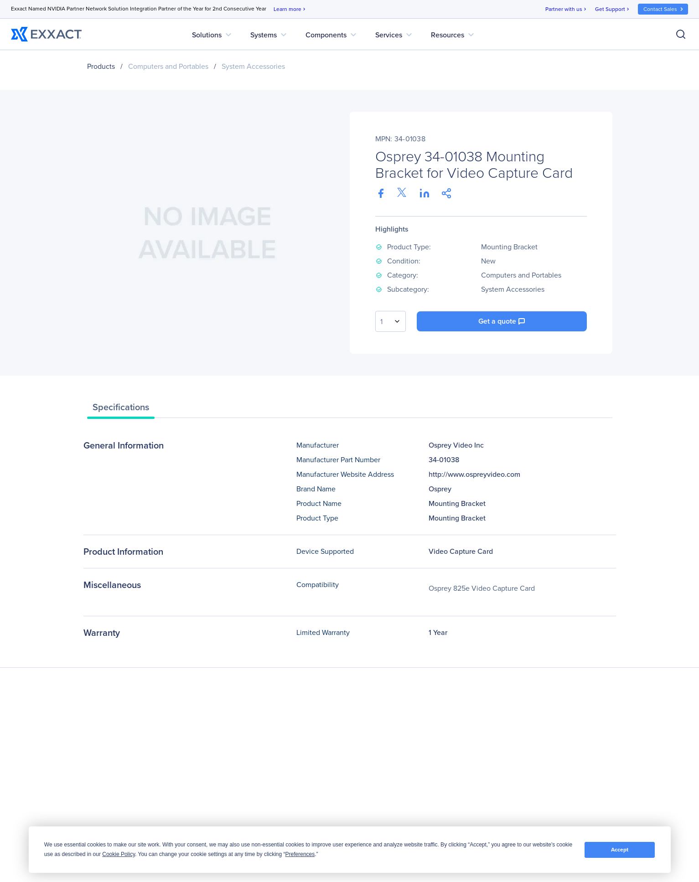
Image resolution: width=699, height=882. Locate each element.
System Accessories (253, 66)
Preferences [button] (300, 854)
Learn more (290, 9)
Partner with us (566, 9)
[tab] (121, 409)
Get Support (613, 9)
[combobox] (390, 321)
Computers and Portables (168, 66)
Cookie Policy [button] (118, 854)
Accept (619, 850)
